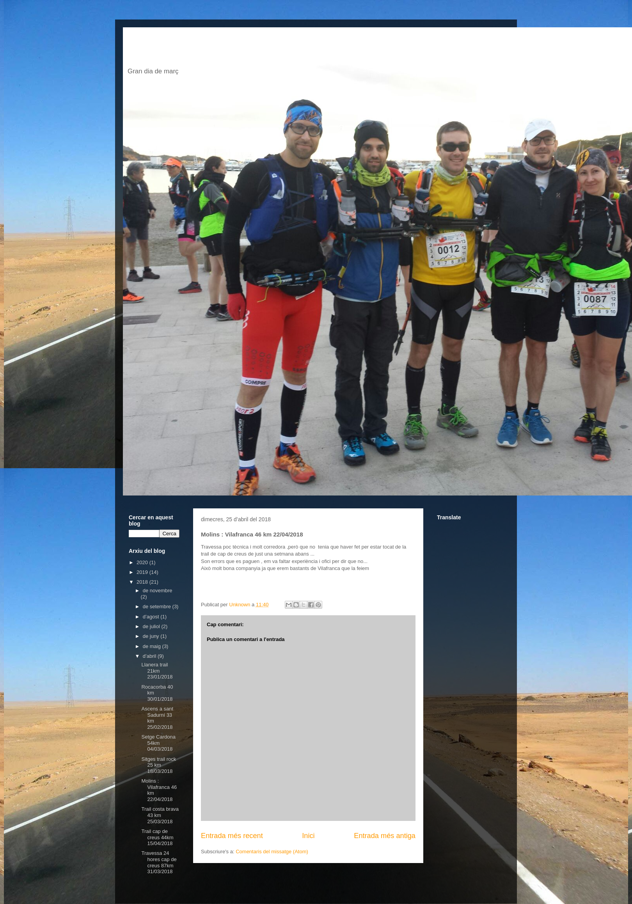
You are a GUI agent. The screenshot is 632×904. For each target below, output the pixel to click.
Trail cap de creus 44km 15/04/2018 (157, 837)
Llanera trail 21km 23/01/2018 (156, 671)
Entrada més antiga (384, 836)
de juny (152, 636)
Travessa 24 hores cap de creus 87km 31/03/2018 (158, 862)
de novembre (157, 590)
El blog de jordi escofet (245, 49)
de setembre (157, 606)
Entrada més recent (232, 836)
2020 (143, 562)
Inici (308, 836)
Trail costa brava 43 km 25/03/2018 (160, 815)
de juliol (152, 626)
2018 (143, 582)
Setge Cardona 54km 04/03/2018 (158, 743)
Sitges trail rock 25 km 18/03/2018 (158, 765)
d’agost (152, 617)
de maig (152, 646)
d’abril (150, 656)
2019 (143, 572)
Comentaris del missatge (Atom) (272, 851)
